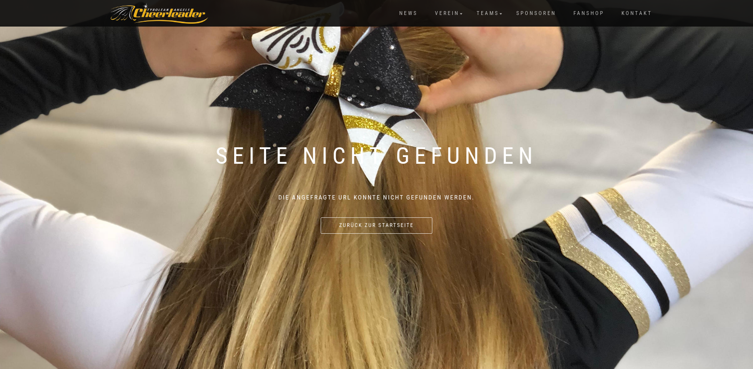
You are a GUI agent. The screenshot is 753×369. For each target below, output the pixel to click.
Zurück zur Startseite (376, 225)
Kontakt (636, 13)
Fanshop (589, 13)
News (408, 13)
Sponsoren (537, 13)
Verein (447, 13)
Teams (487, 13)
